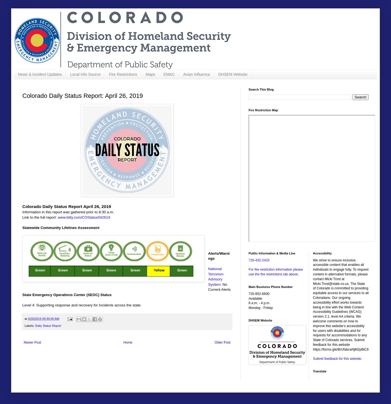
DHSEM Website (232, 74)
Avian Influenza (196, 74)
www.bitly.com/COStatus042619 (84, 217)
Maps (150, 74)
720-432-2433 (259, 260)
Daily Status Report (48, 325)
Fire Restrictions (123, 74)
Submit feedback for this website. (337, 359)
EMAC (169, 74)
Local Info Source (85, 74)
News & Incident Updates (40, 74)
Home (127, 342)
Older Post (222, 342)
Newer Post (32, 342)
